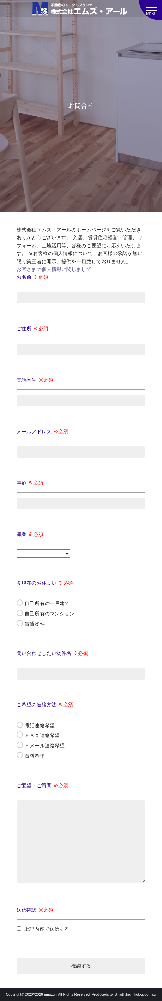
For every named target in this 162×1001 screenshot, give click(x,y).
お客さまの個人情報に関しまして (54, 269)
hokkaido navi (145, 994)
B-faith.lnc (123, 994)
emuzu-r (50, 994)
